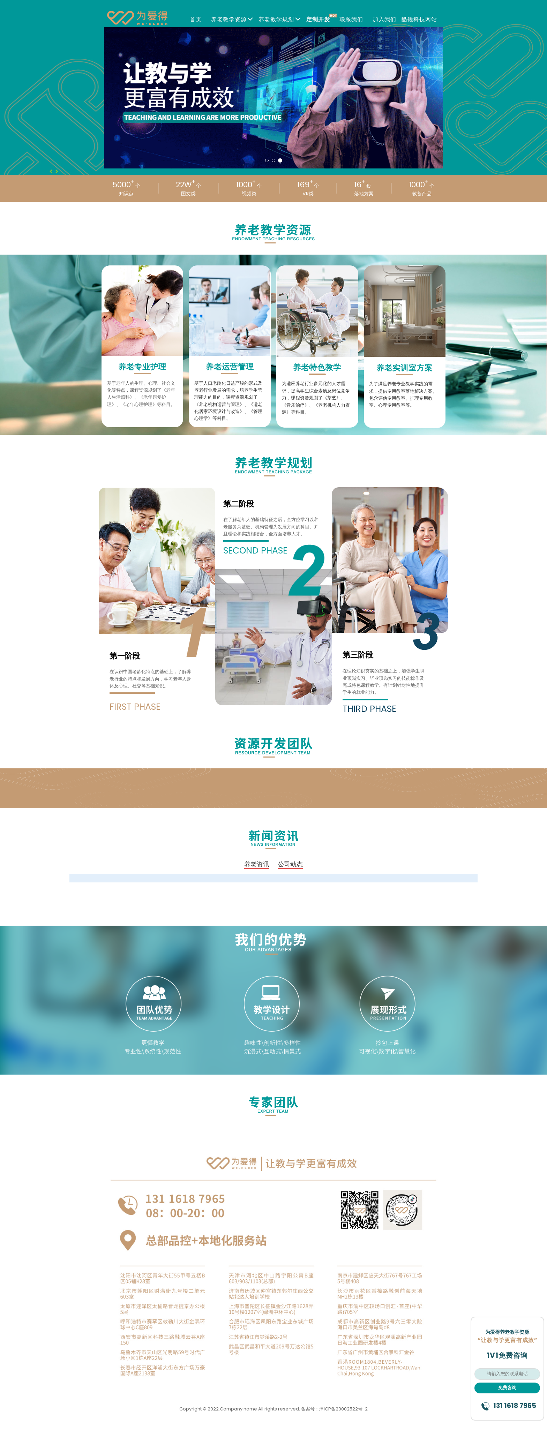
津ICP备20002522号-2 (343, 1409)
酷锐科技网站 (419, 19)
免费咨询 (507, 1388)
